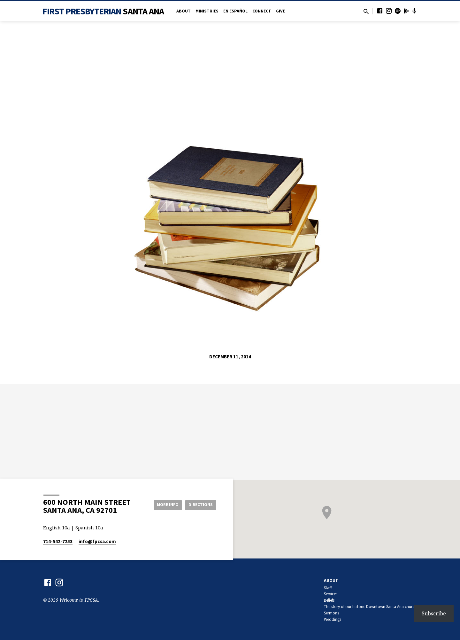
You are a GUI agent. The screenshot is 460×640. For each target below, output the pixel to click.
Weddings (332, 619)
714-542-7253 (58, 541)
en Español (235, 11)
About (183, 11)
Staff (328, 587)
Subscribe (434, 613)
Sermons (331, 613)
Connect (261, 11)
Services (330, 594)
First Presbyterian (103, 11)
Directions (200, 505)
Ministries (206, 11)
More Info (164, 505)
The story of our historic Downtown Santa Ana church (370, 606)
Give (280, 11)
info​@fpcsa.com (97, 541)
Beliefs (329, 600)
